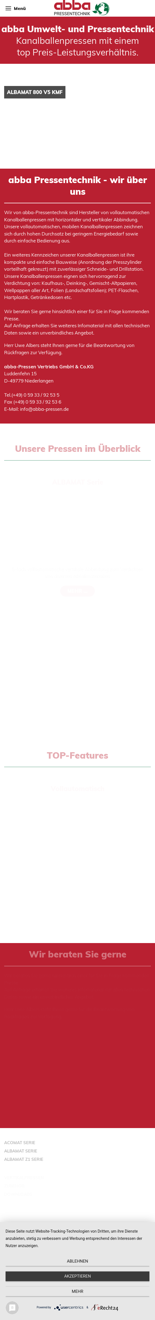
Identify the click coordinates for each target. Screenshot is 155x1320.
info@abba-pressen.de (44, 409)
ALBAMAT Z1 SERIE (23, 1159)
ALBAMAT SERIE (20, 1151)
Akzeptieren (77, 1276)
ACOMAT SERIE (19, 1142)
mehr (77, 1291)
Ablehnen (77, 1261)
